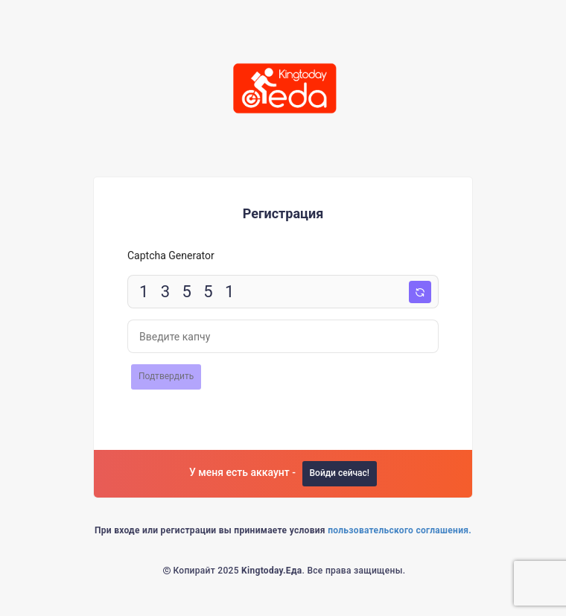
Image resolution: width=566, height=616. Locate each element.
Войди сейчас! (340, 473)
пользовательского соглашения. (399, 530)
